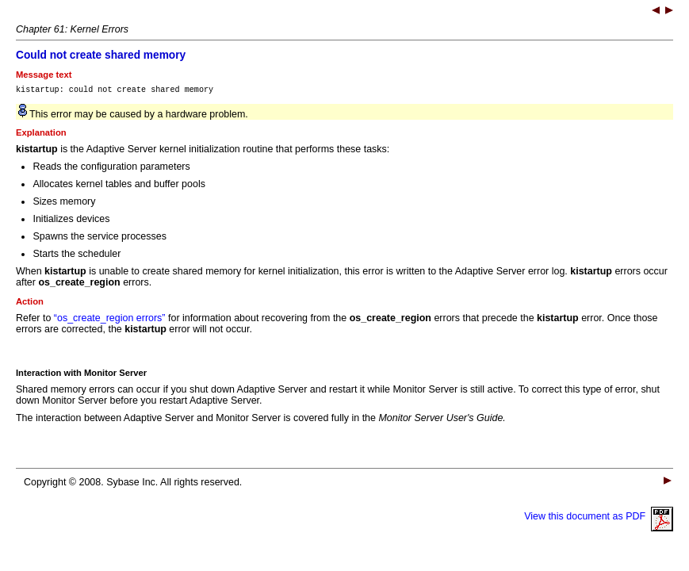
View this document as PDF (598, 518)
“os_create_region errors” (110, 320)
